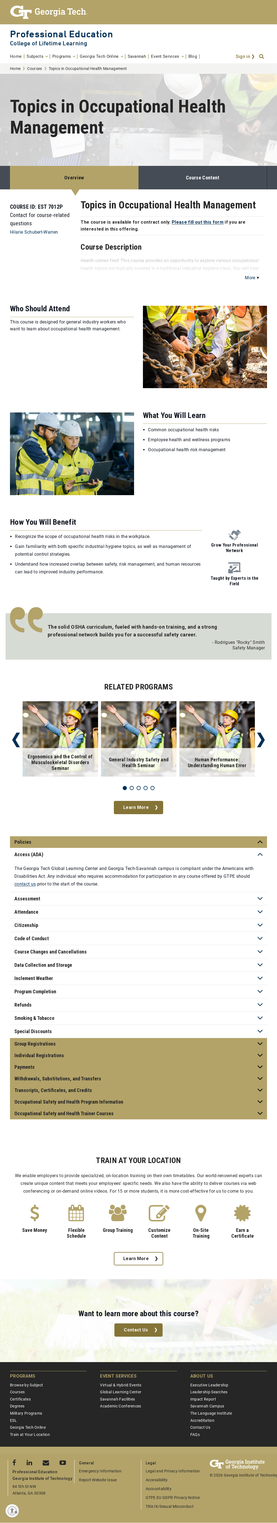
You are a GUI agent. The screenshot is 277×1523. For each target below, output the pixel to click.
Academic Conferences (120, 1406)
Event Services (118, 1376)
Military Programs (26, 1413)
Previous (16, 740)
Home (15, 68)
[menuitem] (17, 56)
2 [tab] (132, 788)
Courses (34, 68)
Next (261, 740)
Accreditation (202, 1420)
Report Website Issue (98, 1480)
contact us (25, 884)
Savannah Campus (207, 1406)
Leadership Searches (209, 1392)
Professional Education (61, 34)
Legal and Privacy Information (173, 1471)
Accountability (158, 1489)
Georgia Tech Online (28, 1427)
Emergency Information (100, 1471)
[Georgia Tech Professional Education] (138, 12)
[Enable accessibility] (12, 1510)
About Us (201, 1376)
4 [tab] (145, 788)
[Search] (262, 56)
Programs (22, 1376)
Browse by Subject (26, 1385)
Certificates (20, 1399)
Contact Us (136, 1330)
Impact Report (203, 1399)
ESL (13, 1420)
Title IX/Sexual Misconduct (170, 1506)
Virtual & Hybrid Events (120, 1385)
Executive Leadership (209, 1385)
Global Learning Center (120, 1392)
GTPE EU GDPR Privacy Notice (173, 1497)
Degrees (17, 1406)
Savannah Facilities (117, 1399)
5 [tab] (152, 788)
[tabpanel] (60, 740)
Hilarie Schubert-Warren (34, 232)
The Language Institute (211, 1413)
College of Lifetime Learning (48, 43)
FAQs (195, 1434)
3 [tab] (139, 788)
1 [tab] (125, 788)
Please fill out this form (198, 222)
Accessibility (157, 1480)
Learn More (136, 807)
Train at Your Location (30, 1434)
